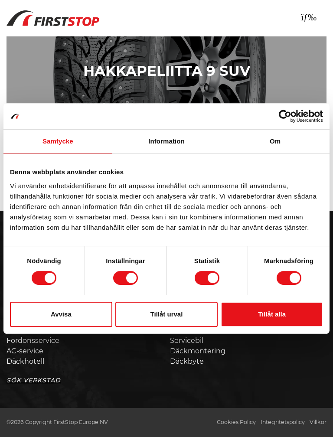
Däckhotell (25, 361)
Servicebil (186, 340)
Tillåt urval (166, 314)
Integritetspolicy (283, 422)
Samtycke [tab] (57, 141)
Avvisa (61, 314)
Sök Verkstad (34, 380)
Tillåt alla (272, 314)
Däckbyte (187, 361)
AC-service (25, 351)
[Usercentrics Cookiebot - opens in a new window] (285, 116)
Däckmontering (197, 351)
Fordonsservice (33, 340)
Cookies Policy (236, 422)
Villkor (318, 422)
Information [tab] (166, 141)
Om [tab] (275, 141)
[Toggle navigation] (308, 17)
